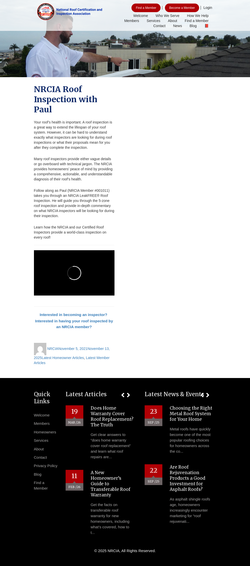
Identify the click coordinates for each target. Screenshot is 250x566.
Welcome (140, 16)
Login (207, 8)
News (177, 26)
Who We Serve (167, 16)
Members (131, 21)
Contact (159, 26)
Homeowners (45, 432)
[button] (122, 395)
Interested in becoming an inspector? (74, 314)
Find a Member (146, 8)
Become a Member (182, 8)
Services (153, 21)
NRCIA (52, 349)
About (172, 21)
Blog (193, 26)
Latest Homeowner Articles (63, 358)
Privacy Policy (45, 466)
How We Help (197, 16)
